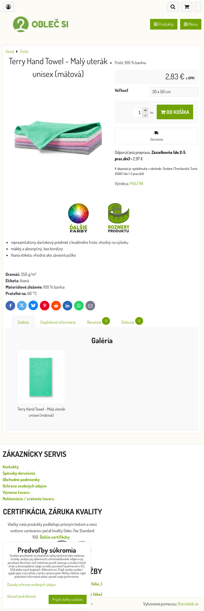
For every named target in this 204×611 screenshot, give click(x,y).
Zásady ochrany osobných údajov (31, 584)
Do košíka (175, 112)
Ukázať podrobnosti (21, 596)
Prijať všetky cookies (67, 599)
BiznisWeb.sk (188, 603)
